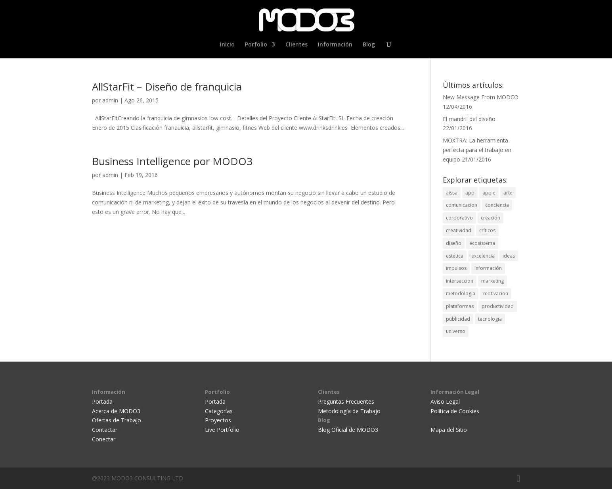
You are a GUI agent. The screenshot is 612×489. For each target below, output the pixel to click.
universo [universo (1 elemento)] (455, 331)
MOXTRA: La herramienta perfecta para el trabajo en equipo (477, 150)
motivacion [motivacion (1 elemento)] (495, 293)
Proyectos (218, 420)
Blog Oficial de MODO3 (348, 429)
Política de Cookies (454, 411)
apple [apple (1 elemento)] (488, 192)
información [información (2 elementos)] (488, 268)
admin (110, 100)
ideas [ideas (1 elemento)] (509, 255)
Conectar (103, 439)
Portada (102, 401)
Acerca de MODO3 (116, 411)
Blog (369, 45)
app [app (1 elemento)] (469, 192)
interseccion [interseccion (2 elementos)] (459, 280)
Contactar (104, 429)
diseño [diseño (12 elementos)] (453, 243)
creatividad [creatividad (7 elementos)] (458, 230)
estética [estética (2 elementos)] (454, 255)
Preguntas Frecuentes (346, 401)
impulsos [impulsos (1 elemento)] (456, 268)
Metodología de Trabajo (349, 411)
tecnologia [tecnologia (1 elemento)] (490, 319)
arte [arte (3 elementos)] (508, 192)
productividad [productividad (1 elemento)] (498, 306)
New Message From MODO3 (480, 97)
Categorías (219, 411)
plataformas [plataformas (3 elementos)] (460, 306)
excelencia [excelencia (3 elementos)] (483, 255)
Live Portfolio (222, 429)
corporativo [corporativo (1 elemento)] (459, 217)
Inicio (227, 45)
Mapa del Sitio (448, 429)
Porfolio (256, 45)
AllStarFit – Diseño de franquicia (167, 86)
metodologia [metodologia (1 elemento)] (460, 293)
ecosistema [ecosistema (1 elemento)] (482, 243)
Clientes (296, 45)
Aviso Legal (445, 401)
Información (335, 45)
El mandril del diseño (469, 119)
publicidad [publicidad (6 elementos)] (458, 319)
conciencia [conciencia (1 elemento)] (497, 205)
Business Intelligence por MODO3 (172, 161)
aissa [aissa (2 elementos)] (451, 192)
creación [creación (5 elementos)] (490, 217)
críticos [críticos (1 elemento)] (487, 230)
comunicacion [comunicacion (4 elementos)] (461, 205)
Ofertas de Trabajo (116, 420)
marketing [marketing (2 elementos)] (492, 280)
